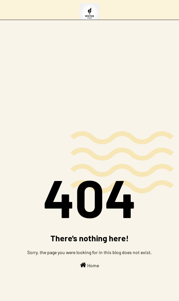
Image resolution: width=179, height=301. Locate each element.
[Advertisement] (89, 69)
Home (89, 265)
